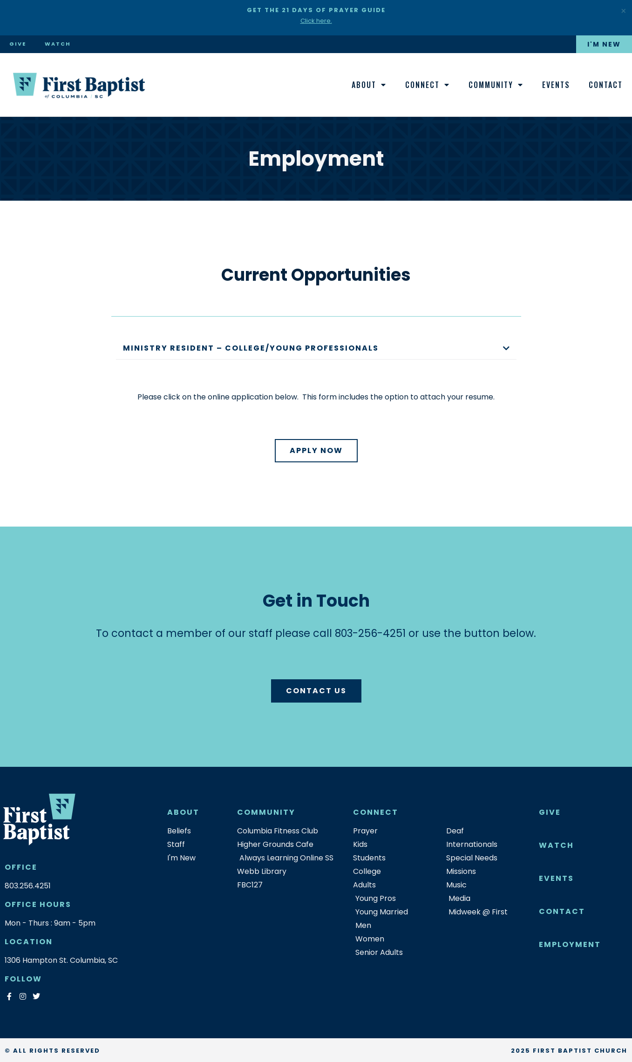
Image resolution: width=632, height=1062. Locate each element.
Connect (427, 84)
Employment (570, 944)
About (369, 84)
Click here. (316, 20)
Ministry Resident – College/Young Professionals (251, 348)
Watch (58, 43)
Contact (606, 84)
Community (496, 84)
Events (556, 84)
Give (17, 43)
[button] (316, 349)
